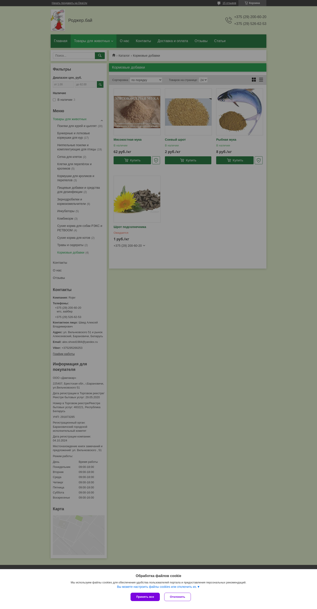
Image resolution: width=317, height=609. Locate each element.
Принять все (145, 596)
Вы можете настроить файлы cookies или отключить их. (157, 586)
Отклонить (177, 596)
